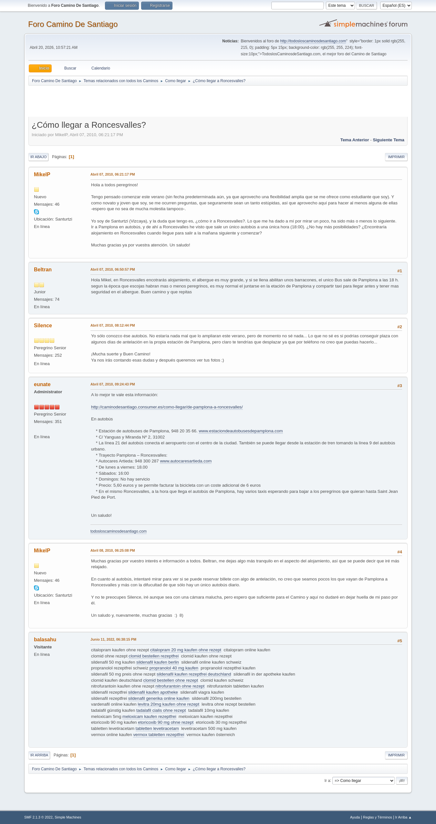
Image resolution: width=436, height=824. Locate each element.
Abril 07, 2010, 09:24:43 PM (112, 384)
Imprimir (396, 157)
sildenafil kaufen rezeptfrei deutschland (194, 674)
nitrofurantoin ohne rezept (179, 686)
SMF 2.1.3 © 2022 (38, 817)
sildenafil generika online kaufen (159, 698)
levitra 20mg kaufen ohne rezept (168, 704)
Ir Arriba (39, 755)
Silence (43, 325)
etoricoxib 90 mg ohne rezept (165, 722)
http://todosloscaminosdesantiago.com (313, 41)
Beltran (43, 269)
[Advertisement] (142, 100)
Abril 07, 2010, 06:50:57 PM (112, 269)
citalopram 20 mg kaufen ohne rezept (185, 649)
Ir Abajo (38, 157)
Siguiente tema (388, 139)
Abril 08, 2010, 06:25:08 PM (112, 550)
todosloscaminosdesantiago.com (118, 531)
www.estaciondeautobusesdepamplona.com (241, 430)
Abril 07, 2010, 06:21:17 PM (112, 174)
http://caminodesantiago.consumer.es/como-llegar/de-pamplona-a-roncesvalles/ (167, 407)
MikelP (42, 174)
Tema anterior (354, 139)
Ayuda (355, 817)
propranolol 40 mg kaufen (174, 668)
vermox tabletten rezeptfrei (158, 734)
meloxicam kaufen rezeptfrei (149, 716)
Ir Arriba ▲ (403, 817)
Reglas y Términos (377, 817)
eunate (42, 384)
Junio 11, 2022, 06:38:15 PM (113, 639)
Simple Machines (68, 817)
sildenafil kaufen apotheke (153, 692)
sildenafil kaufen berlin (157, 662)
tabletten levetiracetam (157, 728)
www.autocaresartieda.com (186, 461)
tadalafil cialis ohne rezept (161, 710)
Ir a (327, 780)
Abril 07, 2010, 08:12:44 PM (112, 325)
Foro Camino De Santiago (73, 24)
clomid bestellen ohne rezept (170, 680)
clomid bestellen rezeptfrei (154, 656)
